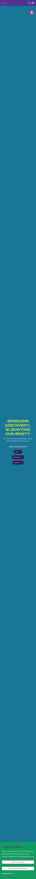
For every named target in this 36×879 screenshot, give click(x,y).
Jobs (18, 452)
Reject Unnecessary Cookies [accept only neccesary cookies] (18, 868)
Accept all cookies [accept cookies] (18, 862)
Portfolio (18, 462)
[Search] (29, 3)
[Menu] (32, 2)
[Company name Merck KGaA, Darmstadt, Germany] (4, 3)
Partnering (18, 457)
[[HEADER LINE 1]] (18, 442)
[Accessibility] (32, 12)
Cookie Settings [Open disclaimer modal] (7, 873)
